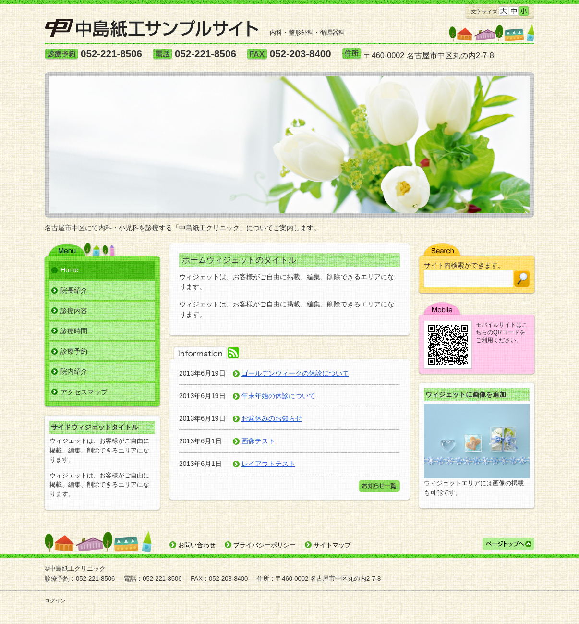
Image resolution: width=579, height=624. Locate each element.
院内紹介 (73, 371)
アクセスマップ (84, 392)
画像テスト (258, 441)
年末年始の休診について (278, 396)
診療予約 (73, 351)
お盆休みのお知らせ (271, 418)
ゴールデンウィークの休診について (295, 373)
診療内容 (73, 311)
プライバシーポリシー (264, 545)
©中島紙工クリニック (75, 568)
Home (69, 270)
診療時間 (73, 331)
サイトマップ (332, 545)
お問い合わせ (197, 545)
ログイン (55, 600)
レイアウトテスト (268, 463)
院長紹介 (73, 290)
